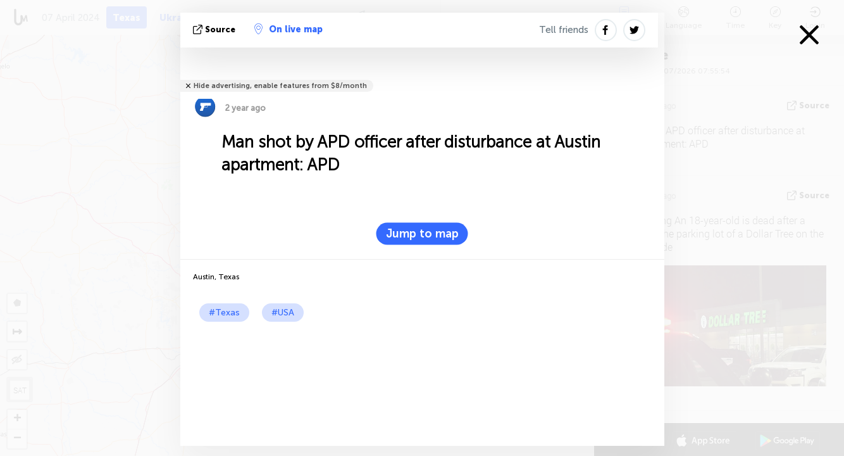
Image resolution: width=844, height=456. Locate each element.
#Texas (224, 312)
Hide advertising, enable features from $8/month (280, 86)
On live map (288, 29)
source (215, 29)
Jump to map (422, 234)
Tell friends (563, 29)
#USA (282, 312)
